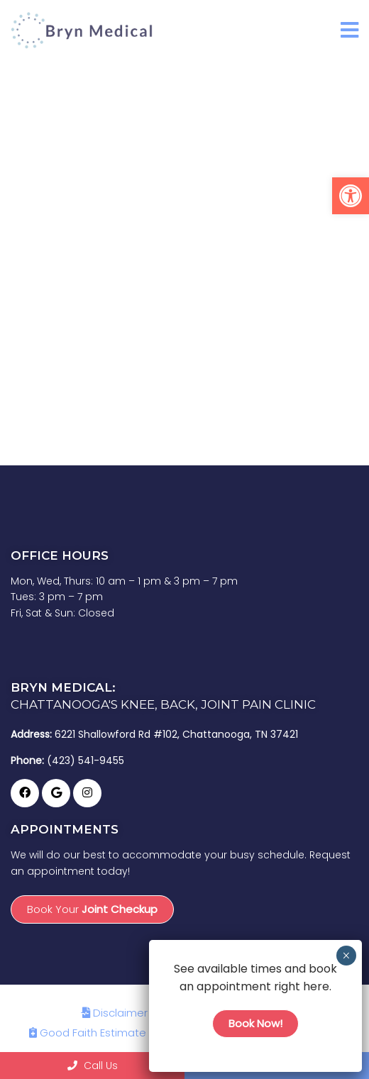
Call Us (92, 1065)
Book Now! (255, 1023)
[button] (350, 195)
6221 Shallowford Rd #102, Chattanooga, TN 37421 (176, 734)
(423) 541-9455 (85, 760)
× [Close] (346, 955)
